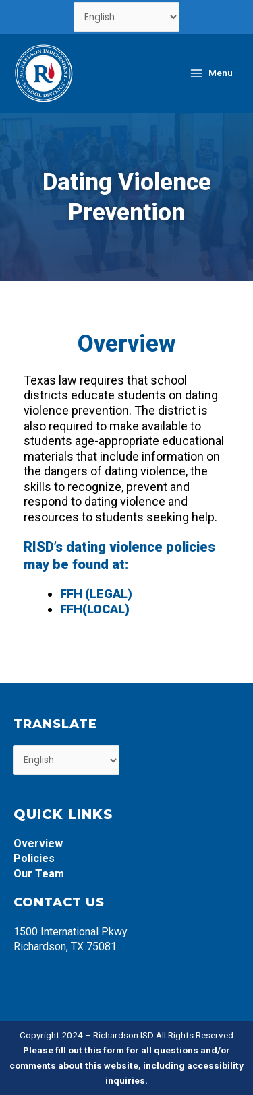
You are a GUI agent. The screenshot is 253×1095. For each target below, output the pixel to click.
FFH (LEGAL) (96, 594)
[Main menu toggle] (211, 73)
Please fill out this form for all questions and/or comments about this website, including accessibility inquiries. (126, 1065)
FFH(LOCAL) (95, 609)
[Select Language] (126, 17)
